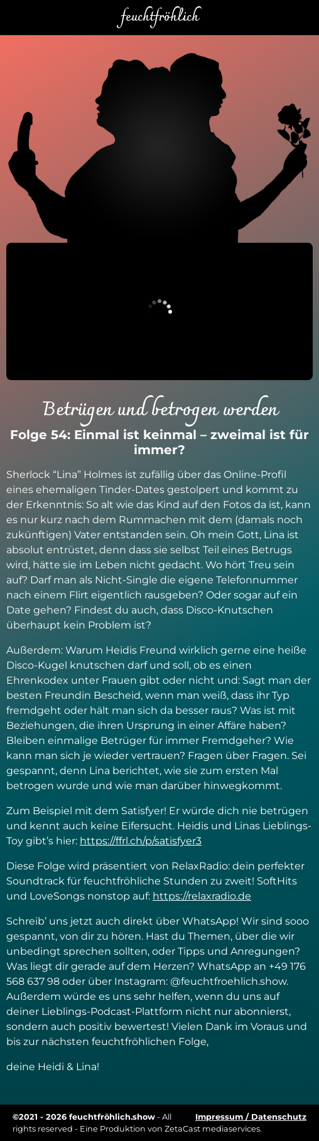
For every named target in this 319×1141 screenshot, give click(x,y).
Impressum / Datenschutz (250, 1117)
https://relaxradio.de (202, 896)
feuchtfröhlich (159, 17)
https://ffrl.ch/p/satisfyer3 (141, 841)
